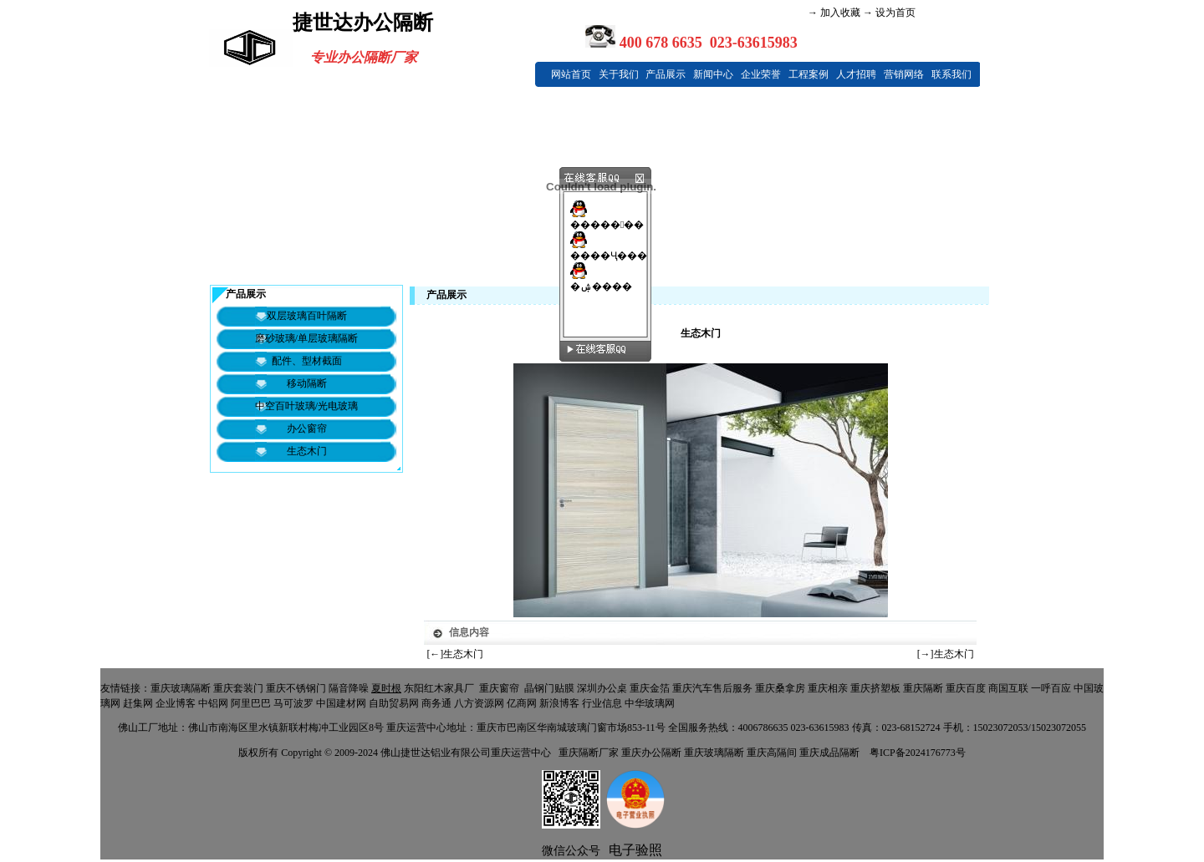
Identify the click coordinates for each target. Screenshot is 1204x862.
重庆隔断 (923, 688)
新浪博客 (559, 703)
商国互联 (1008, 688)
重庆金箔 (650, 688)
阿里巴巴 (251, 703)
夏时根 (386, 688)
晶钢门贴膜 (549, 688)
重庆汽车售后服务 (712, 688)
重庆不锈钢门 (296, 688)
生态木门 (463, 654)
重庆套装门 (238, 688)
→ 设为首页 (888, 12)
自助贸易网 (394, 703)
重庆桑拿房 (780, 688)
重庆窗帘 (499, 688)
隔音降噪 (349, 688)
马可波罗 (293, 703)
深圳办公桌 (602, 688)
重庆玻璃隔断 (180, 688)
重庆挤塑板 (875, 688)
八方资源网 (479, 703)
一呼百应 (1051, 688)
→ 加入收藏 (834, 12)
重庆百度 (966, 688)
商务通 (436, 703)
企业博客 (176, 703)
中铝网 (213, 703)
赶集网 (138, 703)
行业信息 (602, 703)
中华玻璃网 (650, 703)
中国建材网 (341, 703)
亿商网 (522, 703)
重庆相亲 (828, 688)
